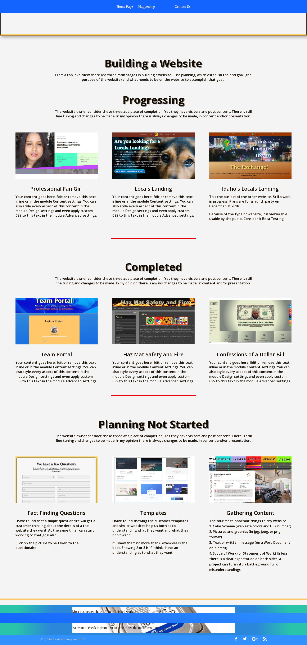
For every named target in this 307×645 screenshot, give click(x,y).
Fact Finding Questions (56, 512)
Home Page (126, 6)
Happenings (148, 6)
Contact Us (181, 6)
